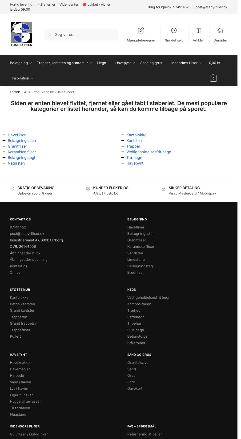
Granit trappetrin (23, 323)
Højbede (17, 375)
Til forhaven (20, 408)
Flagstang (18, 414)
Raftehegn (136, 317)
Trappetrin (18, 317)
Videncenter (69, 4)
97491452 (181, 7)
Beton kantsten (22, 304)
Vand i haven (20, 382)
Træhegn (135, 310)
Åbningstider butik (25, 253)
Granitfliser (136, 240)
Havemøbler (20, 369)
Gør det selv (174, 34)
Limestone (136, 259)
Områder (220, 34)
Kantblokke (19, 297)
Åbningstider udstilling (29, 259)
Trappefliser (20, 330)
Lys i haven (19, 388)
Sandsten (135, 253)
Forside (15, 92)
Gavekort (134, 388)
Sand (131, 369)
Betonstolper (138, 336)
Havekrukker (20, 362)
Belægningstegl (140, 266)
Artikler (198, 34)
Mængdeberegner (141, 34)
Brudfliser (135, 272)
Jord (131, 382)
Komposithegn (139, 304)
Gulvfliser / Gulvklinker (29, 434)
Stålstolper (136, 343)
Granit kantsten (22, 310)
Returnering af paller (144, 434)
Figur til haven (22, 395)
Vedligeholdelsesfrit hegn (148, 297)
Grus (131, 375)
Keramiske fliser (140, 246)
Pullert (15, 336)
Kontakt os (18, 266)
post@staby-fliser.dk (212, 7)
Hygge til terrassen (26, 401)
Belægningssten (141, 233)
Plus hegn (135, 330)
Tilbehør (134, 323)
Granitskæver (138, 362)
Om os (15, 272)
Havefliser (136, 227)
